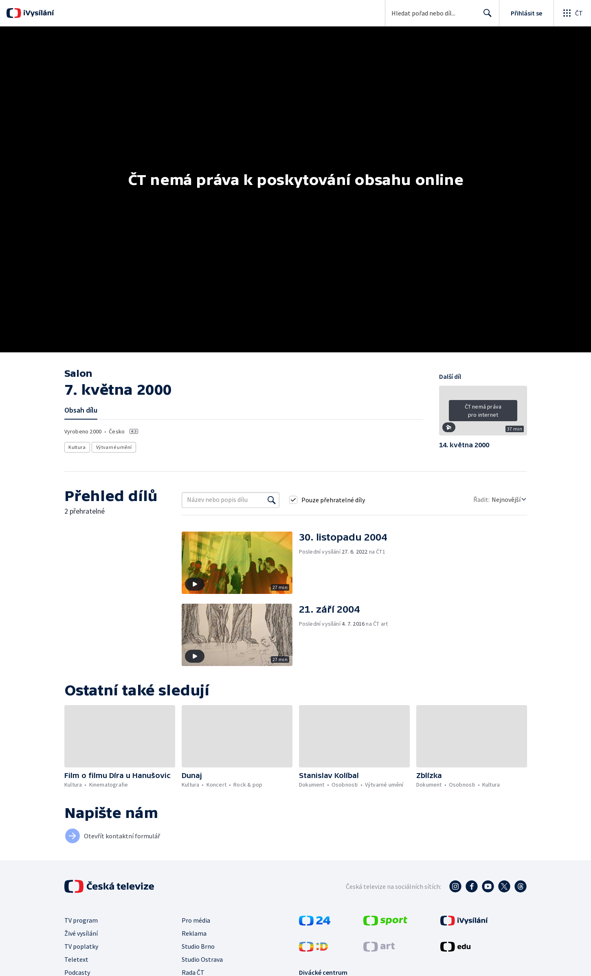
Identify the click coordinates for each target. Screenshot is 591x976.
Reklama (194, 933)
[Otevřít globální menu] (572, 13)
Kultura (77, 447)
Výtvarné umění (114, 447)
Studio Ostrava (202, 959)
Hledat (485, 16)
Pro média (196, 920)
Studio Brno (198, 946)
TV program (81, 920)
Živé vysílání (81, 933)
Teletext (76, 959)
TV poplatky (81, 946)
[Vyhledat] (272, 500)
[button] (483, 413)
